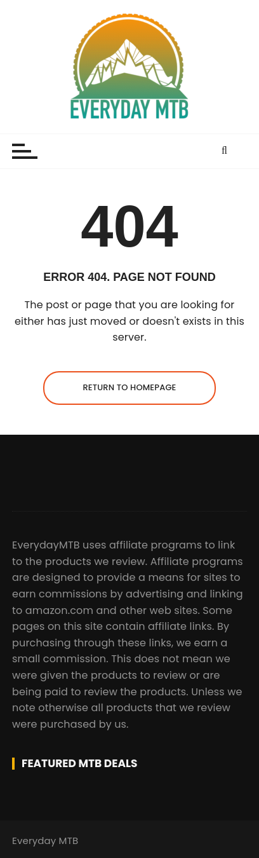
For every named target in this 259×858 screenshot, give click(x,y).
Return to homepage (129, 387)
